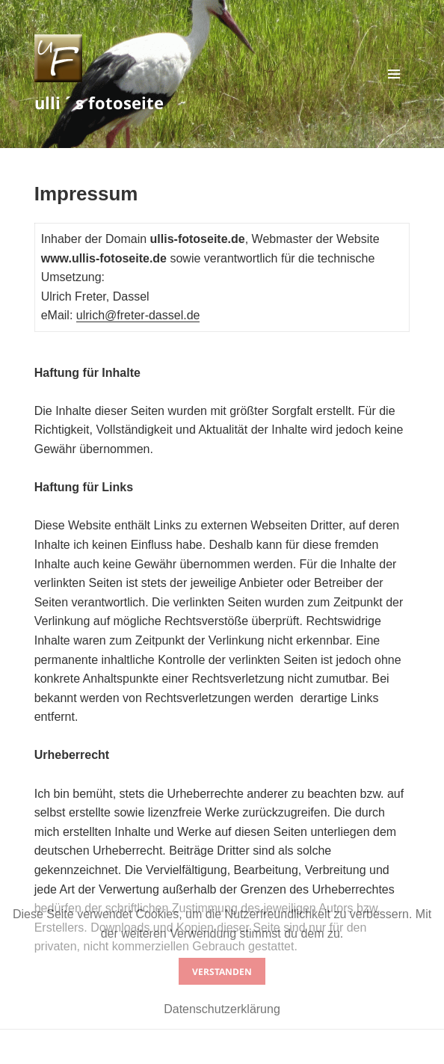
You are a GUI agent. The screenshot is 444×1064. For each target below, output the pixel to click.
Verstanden (222, 971)
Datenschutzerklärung (222, 1009)
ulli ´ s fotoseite (99, 102)
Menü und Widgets (394, 89)
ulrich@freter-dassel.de (138, 315)
